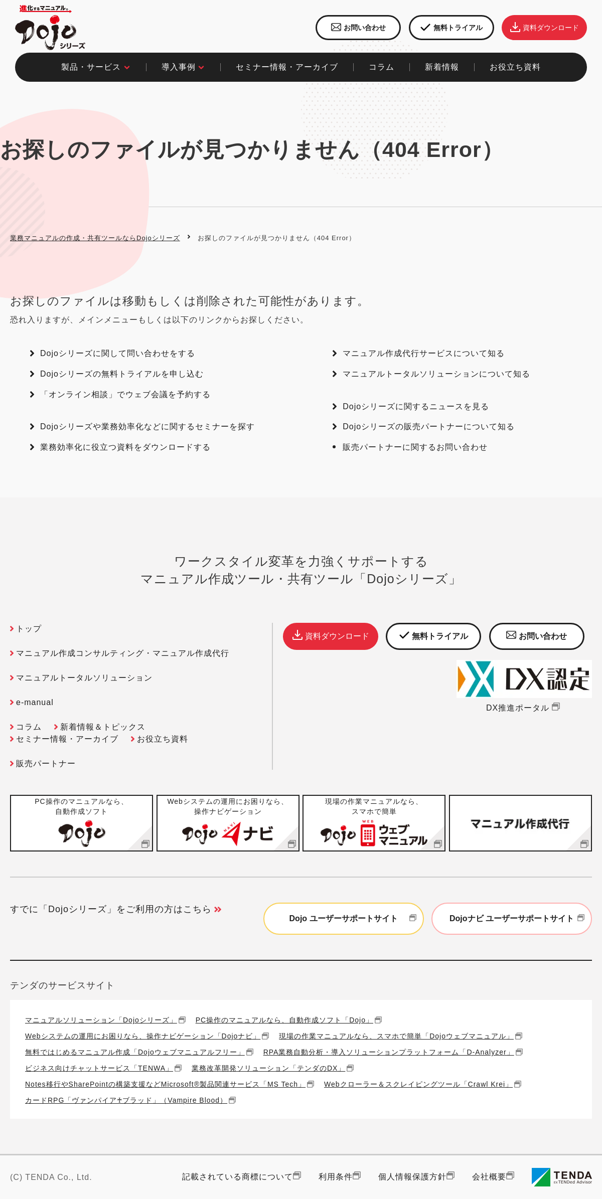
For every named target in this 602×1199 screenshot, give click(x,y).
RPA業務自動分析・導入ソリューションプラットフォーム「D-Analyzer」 (388, 1052)
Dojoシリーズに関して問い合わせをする (117, 353)
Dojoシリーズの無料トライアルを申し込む (122, 374)
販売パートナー (46, 763)
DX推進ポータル (524, 708)
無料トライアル (451, 28)
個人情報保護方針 (412, 1176)
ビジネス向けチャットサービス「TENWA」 (99, 1068)
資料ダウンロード (544, 27)
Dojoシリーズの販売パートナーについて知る (429, 426)
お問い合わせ (358, 27)
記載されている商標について (237, 1176)
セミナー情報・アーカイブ (287, 67)
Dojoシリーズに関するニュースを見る (416, 406)
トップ (29, 628)
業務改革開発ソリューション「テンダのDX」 (268, 1068)
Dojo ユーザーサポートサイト (354, 919)
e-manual (35, 702)
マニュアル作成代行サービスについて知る (424, 353)
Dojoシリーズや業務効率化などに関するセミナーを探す (147, 426)
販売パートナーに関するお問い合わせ (415, 447)
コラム (29, 727)
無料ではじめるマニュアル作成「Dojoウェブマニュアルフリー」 (135, 1052)
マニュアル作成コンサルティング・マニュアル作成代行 (122, 653)
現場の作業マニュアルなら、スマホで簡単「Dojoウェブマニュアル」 (396, 1036)
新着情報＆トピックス (102, 727)
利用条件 (336, 1176)
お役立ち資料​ (515, 67)
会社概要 (489, 1176)
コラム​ (381, 67)
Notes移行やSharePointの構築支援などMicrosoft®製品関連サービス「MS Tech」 (165, 1084)
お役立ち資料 (162, 739)
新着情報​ (442, 67)
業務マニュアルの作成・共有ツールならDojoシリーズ (95, 238)
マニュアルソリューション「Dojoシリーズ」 (101, 1019)
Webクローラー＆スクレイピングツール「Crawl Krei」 (418, 1084)
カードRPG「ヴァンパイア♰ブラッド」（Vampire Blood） (126, 1100)
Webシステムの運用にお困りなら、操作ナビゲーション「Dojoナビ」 (142, 1036)
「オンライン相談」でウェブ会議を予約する (125, 394)
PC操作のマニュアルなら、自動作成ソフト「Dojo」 (284, 1019)
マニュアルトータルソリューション (84, 677)
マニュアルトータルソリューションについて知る (436, 374)
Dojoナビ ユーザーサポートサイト (518, 919)
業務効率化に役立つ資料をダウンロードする (125, 447)
